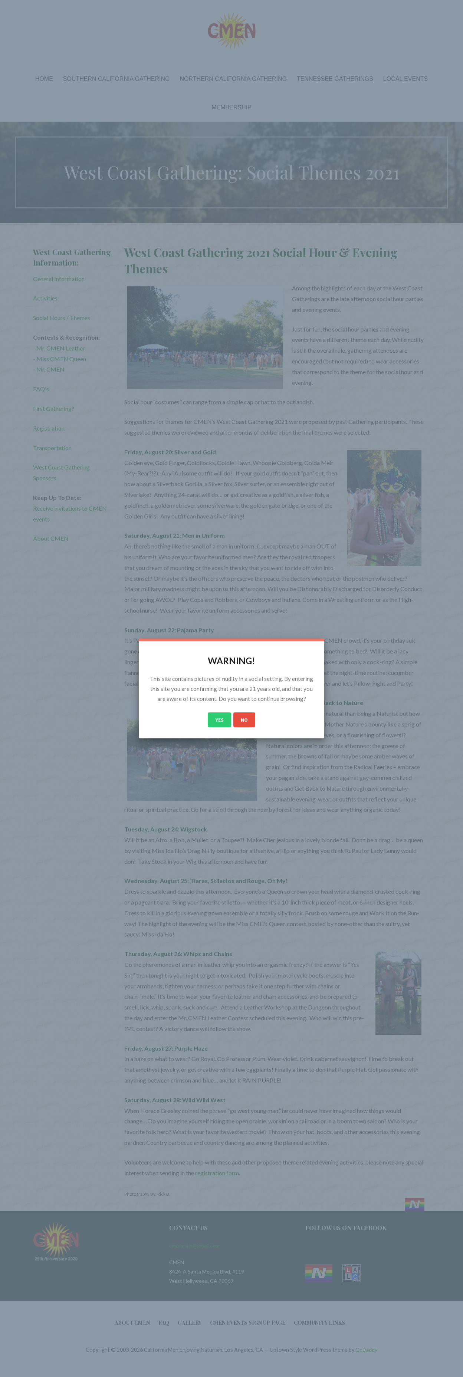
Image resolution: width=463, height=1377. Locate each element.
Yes (219, 719)
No (244, 719)
